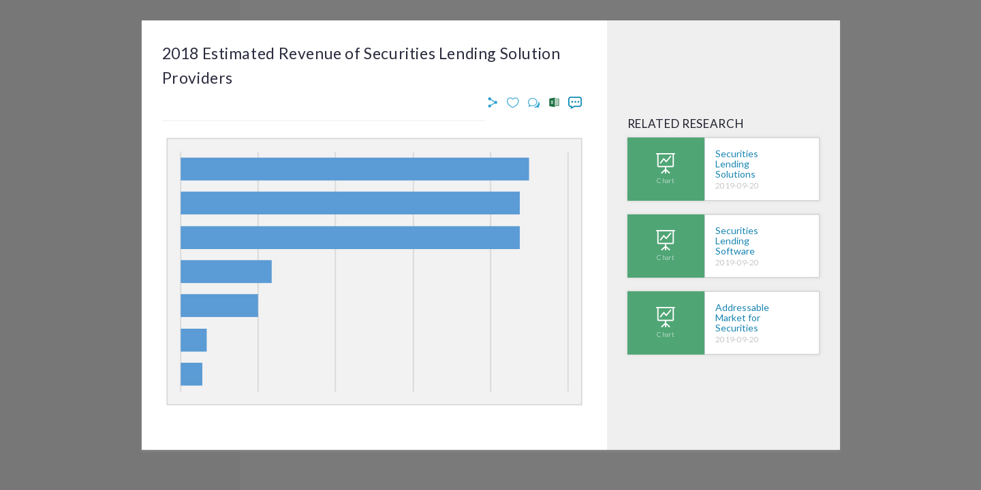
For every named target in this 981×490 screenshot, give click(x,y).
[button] (494, 103)
